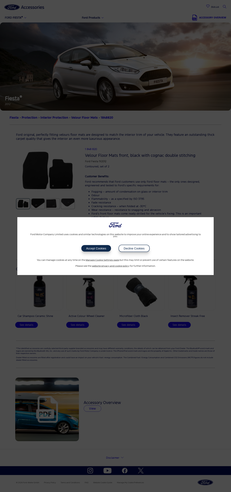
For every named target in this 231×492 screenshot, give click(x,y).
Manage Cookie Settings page (102, 260)
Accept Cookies (96, 248)
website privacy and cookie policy (110, 266)
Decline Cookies (134, 248)
